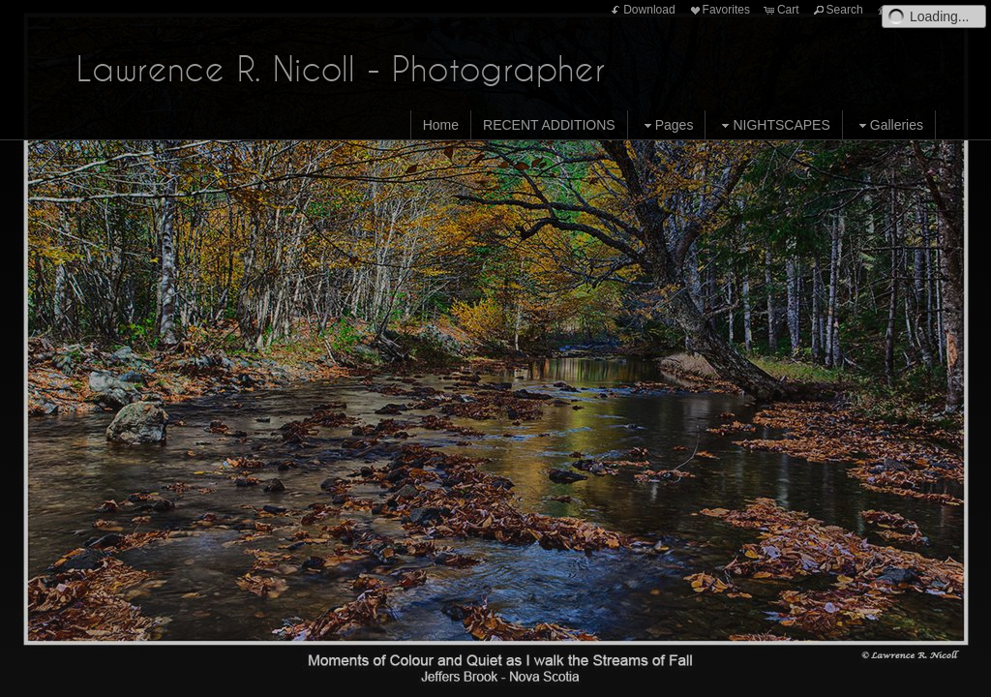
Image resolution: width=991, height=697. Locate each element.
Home (441, 125)
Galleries (889, 125)
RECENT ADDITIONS (549, 125)
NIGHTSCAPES (773, 125)
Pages (667, 125)
